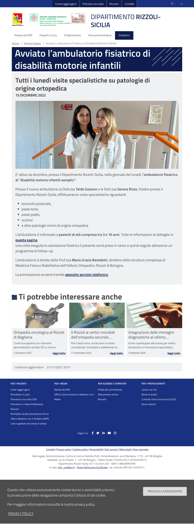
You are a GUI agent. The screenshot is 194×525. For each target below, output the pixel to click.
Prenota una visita (93, 4)
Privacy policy (63, 449)
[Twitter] (96, 433)
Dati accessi (111, 449)
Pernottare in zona (20, 394)
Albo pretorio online (108, 394)
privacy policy (20, 516)
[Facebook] (91, 433)
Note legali (125, 449)
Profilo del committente (110, 389)
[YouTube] (108, 433)
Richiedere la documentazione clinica (30, 414)
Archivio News (32, 43)
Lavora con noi (149, 389)
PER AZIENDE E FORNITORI (112, 383)
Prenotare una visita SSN (24, 399)
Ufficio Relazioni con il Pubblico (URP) (30, 418)
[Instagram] (113, 433)
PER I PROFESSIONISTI (153, 383)
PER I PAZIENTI (18, 383)
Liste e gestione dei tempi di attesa (29, 423)
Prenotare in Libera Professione (27, 404)
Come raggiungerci (66, 4)
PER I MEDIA (60, 383)
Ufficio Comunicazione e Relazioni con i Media (74, 397)
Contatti (129, 4)
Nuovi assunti (149, 404)
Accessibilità (96, 449)
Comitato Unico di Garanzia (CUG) (159, 399)
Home (15, 43)
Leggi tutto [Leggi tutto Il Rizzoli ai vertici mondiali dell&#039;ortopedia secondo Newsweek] (116, 353)
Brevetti (102, 399)
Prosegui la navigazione (165, 494)
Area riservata (141, 449)
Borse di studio (149, 394)
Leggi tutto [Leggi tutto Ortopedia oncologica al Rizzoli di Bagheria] (59, 353)
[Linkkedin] (102, 433)
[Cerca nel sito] (181, 3)
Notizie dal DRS (62, 389)
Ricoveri (114, 4)
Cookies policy (80, 449)
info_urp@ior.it (66, 467)
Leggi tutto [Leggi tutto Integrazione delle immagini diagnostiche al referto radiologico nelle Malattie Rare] (173, 353)
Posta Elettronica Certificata (92, 467)
